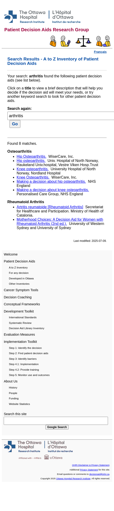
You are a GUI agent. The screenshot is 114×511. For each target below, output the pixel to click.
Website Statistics (19, 404)
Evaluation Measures (19, 334)
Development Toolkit (19, 311)
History (13, 387)
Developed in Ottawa (21, 278)
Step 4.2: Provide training (24, 369)
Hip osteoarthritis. (31, 161)
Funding (14, 398)
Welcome (11, 254)
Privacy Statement (89, 469)
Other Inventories (19, 283)
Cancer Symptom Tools (21, 290)
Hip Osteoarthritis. (31, 156)
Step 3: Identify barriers (23, 358)
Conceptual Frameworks (22, 304)
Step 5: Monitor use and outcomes (29, 375)
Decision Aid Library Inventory (26, 328)
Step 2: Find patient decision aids (28, 353)
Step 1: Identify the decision (25, 348)
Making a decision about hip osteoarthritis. (51, 181)
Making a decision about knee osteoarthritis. (53, 190)
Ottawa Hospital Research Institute (73, 478)
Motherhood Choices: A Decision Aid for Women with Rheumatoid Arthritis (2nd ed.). (60, 222)
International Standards (23, 317)
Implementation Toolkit (20, 342)
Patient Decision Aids (19, 261)
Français (100, 52)
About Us (10, 381)
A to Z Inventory (18, 267)
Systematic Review (20, 323)
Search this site (15, 414)
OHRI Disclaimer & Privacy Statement (90, 465)
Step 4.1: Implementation (24, 364)
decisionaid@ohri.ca (99, 474)
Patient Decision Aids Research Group (46, 29)
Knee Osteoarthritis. (33, 177)
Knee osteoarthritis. (33, 169)
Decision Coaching (18, 297)
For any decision (19, 272)
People (13, 393)
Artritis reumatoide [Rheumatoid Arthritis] (50, 207)
